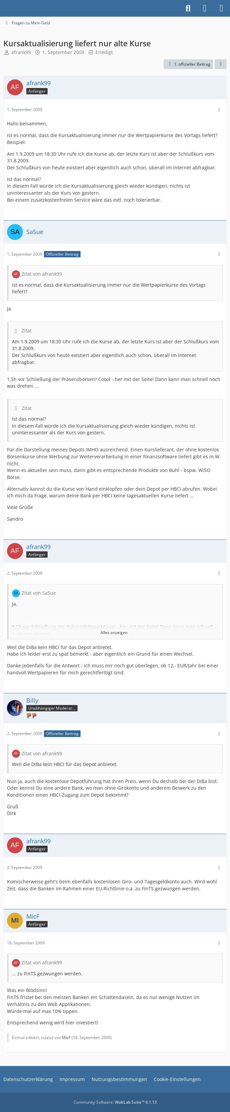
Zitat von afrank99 (42, 274)
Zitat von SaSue (39, 593)
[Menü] (221, 8)
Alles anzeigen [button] (114, 632)
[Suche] (188, 8)
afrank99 (21, 52)
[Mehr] (219, 109)
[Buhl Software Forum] (3, 8)
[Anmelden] (204, 8)
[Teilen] (221, 64)
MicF (66, 1037)
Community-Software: (115, 1102)
